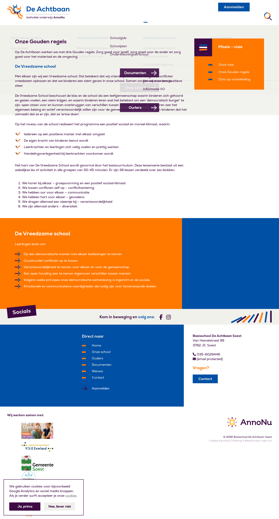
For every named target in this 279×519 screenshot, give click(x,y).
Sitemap (237, 440)
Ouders (97, 358)
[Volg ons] (161, 316)
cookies (71, 496)
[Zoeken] (268, 16)
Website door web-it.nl (258, 440)
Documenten (101, 365)
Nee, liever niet (59, 506)
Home (96, 345)
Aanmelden (234, 7)
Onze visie (226, 65)
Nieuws (97, 371)
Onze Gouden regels (233, 72)
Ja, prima (24, 506)
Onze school (101, 352)
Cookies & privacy (219, 440)
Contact (98, 377)
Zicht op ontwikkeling (234, 79)
